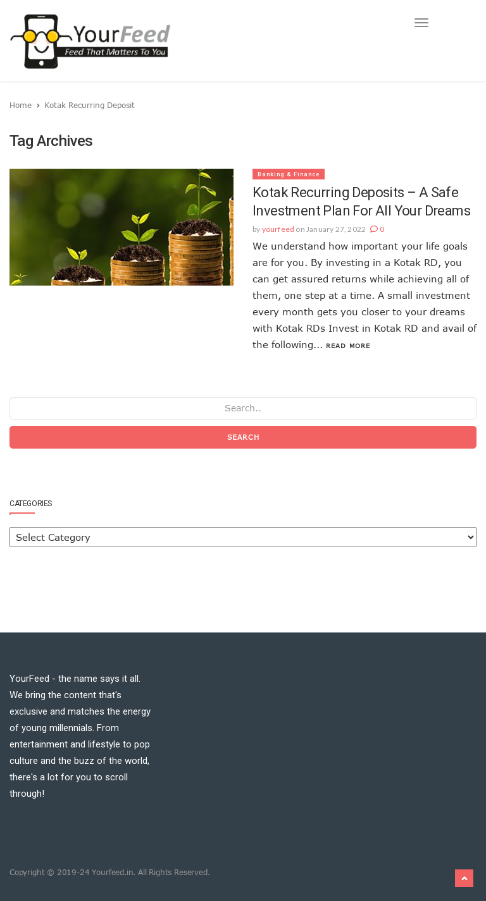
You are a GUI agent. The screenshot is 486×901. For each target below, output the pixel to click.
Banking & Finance (289, 174)
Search (243, 437)
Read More (348, 345)
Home (20, 104)
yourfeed (278, 229)
